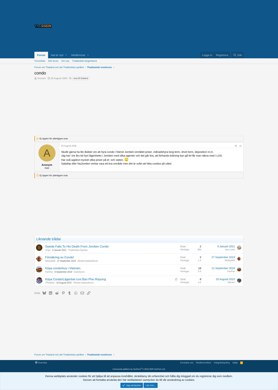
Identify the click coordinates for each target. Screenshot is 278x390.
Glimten (231, 282)
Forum (41, 55)
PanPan (49, 272)
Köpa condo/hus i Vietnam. (63, 268)
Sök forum (53, 61)
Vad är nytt (57, 55)
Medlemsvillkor (203, 362)
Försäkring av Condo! (59, 257)
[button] (66, 55)
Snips (48, 250)
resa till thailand (80, 78)
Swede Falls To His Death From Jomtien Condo (77, 246)
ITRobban (50, 283)
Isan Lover (230, 249)
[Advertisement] (199, 26)
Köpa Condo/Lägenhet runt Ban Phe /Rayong (75, 279)
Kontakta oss (186, 362)
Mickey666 (50, 261)
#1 (240, 146)
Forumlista (39, 61)
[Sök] (237, 55)
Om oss (65, 61)
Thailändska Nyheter (78, 250)
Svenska (41, 362)
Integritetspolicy (222, 362)
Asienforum (79, 272)
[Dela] (235, 146)
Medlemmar (78, 55)
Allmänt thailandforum (87, 261)
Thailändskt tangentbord (84, 61)
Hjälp (235, 362)
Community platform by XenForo (139, 369)
